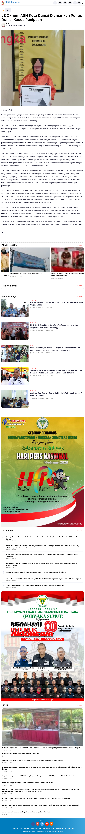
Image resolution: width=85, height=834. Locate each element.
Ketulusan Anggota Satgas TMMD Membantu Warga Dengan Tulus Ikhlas (28, 783)
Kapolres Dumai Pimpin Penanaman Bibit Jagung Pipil (21, 753)
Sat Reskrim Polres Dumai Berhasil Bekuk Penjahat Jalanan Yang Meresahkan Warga (32, 760)
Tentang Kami (17, 828)
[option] (21, 263)
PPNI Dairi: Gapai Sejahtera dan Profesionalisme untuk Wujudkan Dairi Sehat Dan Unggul (56, 326)
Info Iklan (34, 828)
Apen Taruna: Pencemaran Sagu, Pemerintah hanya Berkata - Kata (26, 812)
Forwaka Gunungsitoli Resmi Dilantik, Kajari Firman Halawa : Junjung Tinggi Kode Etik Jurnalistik (36, 798)
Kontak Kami (69, 828)
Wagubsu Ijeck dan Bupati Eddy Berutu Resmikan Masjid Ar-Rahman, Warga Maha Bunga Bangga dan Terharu (54, 372)
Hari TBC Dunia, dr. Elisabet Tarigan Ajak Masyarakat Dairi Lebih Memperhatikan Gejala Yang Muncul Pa (55, 348)
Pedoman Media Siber (46, 828)
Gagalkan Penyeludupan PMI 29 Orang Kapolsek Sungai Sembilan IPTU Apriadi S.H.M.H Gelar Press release (40, 776)
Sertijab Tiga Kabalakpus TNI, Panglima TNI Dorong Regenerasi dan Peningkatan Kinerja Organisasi (20, 274)
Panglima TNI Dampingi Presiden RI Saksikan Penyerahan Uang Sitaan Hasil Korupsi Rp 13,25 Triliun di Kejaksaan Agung (63, 275)
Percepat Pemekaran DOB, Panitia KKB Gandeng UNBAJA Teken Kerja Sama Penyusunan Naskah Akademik (40, 805)
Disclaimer (59, 828)
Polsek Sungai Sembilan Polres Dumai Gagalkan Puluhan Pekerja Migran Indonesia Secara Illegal (41, 748)
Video (7, 10)
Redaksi (9, 24)
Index (80, 245)
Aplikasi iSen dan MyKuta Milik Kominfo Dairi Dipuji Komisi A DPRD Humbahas (54, 394)
